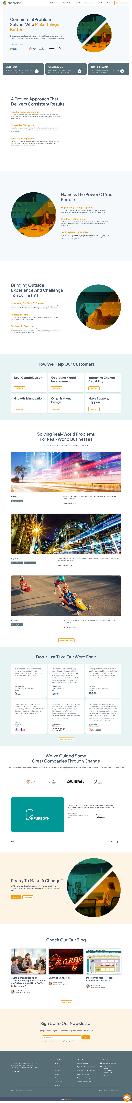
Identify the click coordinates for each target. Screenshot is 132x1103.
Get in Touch (16, 897)
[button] (54, 3)
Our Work (78, 2)
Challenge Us (28, 897)
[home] (16, 2)
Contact (109, 2)
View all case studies (66, 640)
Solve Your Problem (122, 3)
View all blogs (66, 1002)
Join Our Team (100, 2)
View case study (68, 503)
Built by (66, 1099)
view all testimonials (66, 739)
